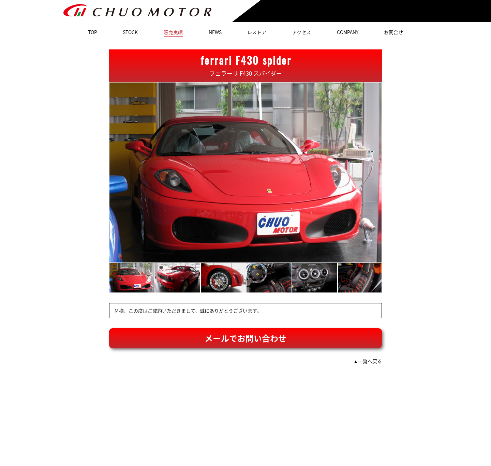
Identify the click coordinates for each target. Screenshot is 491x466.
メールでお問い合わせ (245, 338)
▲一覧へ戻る (367, 361)
